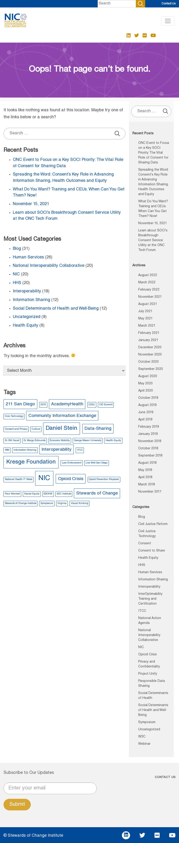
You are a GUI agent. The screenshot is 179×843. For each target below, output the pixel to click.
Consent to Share (151, 550)
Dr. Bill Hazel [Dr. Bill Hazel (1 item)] (12, 440)
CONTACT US (165, 777)
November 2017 (149, 492)
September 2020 (150, 369)
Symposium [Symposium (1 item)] (47, 503)
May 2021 (145, 318)
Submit (17, 804)
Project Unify (147, 674)
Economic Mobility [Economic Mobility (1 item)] (60, 440)
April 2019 (145, 419)
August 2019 (147, 405)
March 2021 (146, 326)
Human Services (28, 257)
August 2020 (147, 376)
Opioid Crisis (147, 654)
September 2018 (150, 455)
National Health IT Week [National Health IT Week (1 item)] (18, 479)
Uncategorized (26, 317)
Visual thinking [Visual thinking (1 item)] (79, 503)
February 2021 (148, 333)
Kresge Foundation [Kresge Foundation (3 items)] (31, 462)
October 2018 (148, 448)
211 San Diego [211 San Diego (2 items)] (20, 404)
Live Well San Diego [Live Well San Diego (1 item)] (96, 463)
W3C (141, 736)
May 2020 (145, 383)
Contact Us (169, 3)
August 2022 (147, 275)
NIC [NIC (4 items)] (44, 478)
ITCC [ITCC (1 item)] (80, 450)
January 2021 (148, 340)
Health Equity (25, 326)
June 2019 (145, 412)
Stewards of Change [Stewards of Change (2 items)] (97, 493)
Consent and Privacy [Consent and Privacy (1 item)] (16, 429)
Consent (144, 543)
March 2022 (146, 282)
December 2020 (150, 347)
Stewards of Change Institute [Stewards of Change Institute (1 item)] (20, 503)
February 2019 (148, 427)
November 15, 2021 (31, 204)
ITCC (142, 611)
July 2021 (145, 311)
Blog (17, 249)
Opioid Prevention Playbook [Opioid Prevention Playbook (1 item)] (104, 479)
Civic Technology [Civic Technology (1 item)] (14, 416)
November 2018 (149, 441)
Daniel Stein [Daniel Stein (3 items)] (61, 428)
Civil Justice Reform (153, 524)
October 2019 (148, 398)
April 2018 (145, 477)
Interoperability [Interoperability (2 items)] (56, 449)
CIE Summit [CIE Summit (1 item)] (106, 404)
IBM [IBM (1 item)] (7, 450)
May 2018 (145, 470)
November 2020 (150, 354)
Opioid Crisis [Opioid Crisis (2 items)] (70, 479)
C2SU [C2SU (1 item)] (92, 404)
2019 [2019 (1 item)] (43, 404)
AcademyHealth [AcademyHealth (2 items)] (67, 404)
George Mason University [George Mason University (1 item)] (87, 440)
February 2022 (148, 289)
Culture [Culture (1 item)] (36, 429)
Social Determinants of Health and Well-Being (56, 309)
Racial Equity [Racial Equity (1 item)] (31, 494)
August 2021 (147, 304)
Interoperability (27, 291)
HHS (17, 283)
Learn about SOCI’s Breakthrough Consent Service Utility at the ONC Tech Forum (153, 240)
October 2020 (148, 362)
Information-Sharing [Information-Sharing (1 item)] (25, 450)
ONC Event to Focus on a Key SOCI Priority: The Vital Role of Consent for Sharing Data (153, 153)
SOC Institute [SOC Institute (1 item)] (64, 494)
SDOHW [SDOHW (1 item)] (48, 494)
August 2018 (147, 463)
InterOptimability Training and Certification (150, 599)
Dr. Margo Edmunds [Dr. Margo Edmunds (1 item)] (34, 440)
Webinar (144, 744)
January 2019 (148, 434)
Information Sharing (31, 300)
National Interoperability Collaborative (48, 266)
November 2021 (150, 297)
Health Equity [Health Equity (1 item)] (113, 440)
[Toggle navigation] (167, 21)
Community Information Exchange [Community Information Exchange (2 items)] (62, 416)
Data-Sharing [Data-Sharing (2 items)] (97, 429)
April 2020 (145, 391)
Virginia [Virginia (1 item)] (61, 503)
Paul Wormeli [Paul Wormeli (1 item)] (12, 494)
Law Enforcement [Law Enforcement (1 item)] (71, 463)
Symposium (146, 722)
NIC (16, 274)
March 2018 (146, 484)
